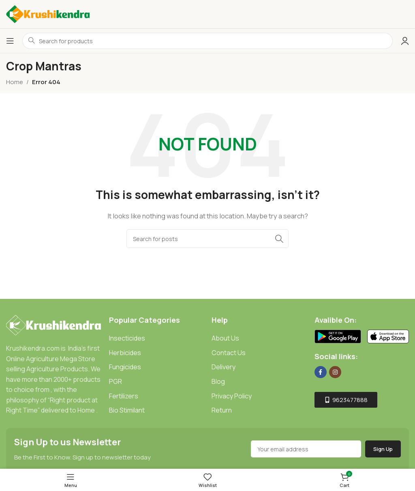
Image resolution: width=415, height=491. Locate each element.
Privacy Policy (232, 396)
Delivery (223, 366)
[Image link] (53, 324)
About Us (225, 338)
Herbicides (125, 352)
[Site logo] (48, 13)
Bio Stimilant (127, 410)
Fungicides (125, 366)
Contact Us (229, 352)
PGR (115, 381)
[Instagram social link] (335, 372)
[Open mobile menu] (10, 41)
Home (14, 82)
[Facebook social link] (320, 372)
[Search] (207, 238)
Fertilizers (123, 396)
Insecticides (127, 338)
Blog (218, 381)
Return (222, 410)
